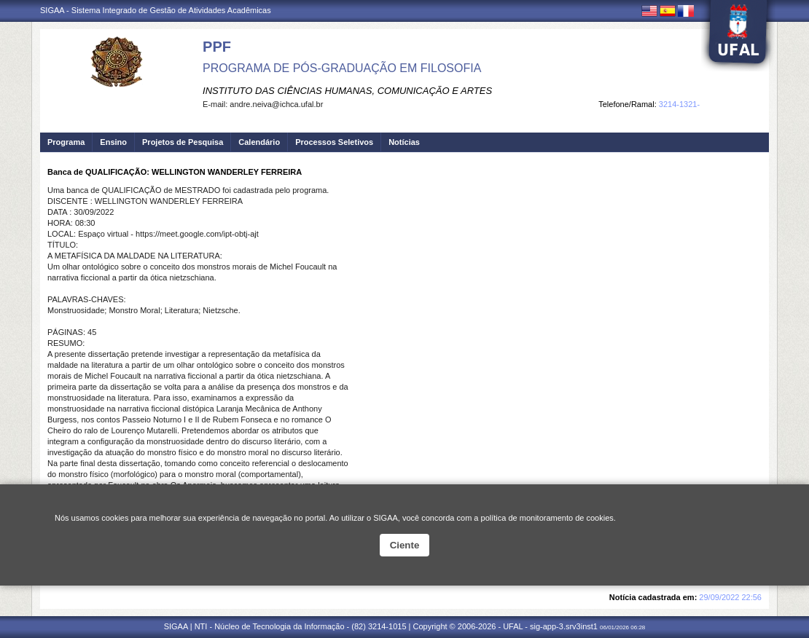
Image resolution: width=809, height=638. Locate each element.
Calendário (259, 142)
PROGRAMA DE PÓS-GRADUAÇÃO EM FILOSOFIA (342, 68)
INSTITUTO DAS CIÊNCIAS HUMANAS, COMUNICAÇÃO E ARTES (347, 90)
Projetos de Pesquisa (182, 142)
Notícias (404, 142)
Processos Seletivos (334, 142)
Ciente (405, 545)
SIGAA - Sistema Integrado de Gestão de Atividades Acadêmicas (155, 10)
